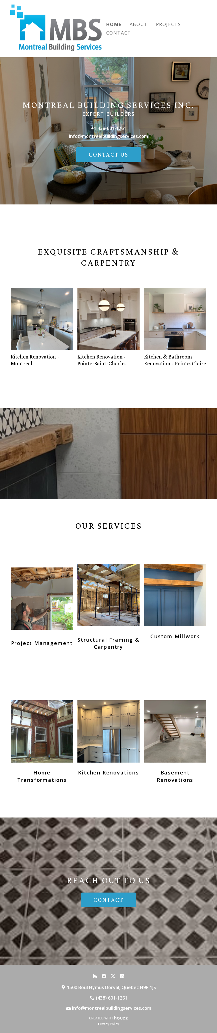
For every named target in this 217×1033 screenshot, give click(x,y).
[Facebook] (104, 976)
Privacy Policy (108, 1024)
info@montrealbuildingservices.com (108, 136)
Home (113, 24)
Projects (168, 24)
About (139, 24)
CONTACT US (109, 154)
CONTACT (108, 899)
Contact (118, 33)
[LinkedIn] (122, 976)
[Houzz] (95, 976)
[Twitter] (113, 976)
